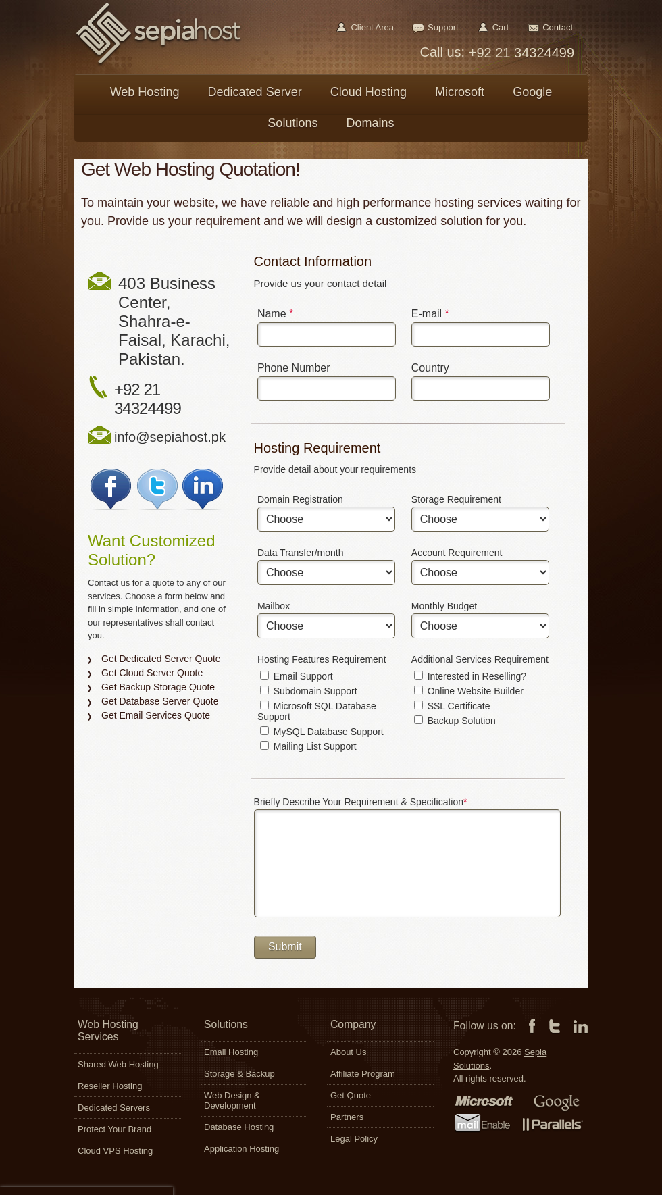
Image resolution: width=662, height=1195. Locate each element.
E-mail (430, 314)
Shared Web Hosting (118, 1064)
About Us (348, 1052)
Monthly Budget (444, 606)
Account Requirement (457, 552)
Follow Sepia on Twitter (158, 489)
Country (430, 368)
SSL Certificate (452, 706)
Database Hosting (239, 1127)
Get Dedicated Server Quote (161, 658)
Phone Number (293, 368)
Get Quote (350, 1095)
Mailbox (273, 606)
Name (275, 314)
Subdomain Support (308, 691)
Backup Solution (455, 720)
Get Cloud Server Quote (152, 672)
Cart (500, 27)
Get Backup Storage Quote (158, 687)
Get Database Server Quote (160, 701)
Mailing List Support (308, 746)
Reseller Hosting (110, 1086)
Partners (346, 1117)
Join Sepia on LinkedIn (204, 489)
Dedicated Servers (114, 1107)
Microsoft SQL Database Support (316, 711)
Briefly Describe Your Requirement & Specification (360, 801)
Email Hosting (231, 1052)
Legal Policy (354, 1139)
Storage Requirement (456, 499)
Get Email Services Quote (155, 715)
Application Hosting (241, 1149)
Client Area (372, 27)
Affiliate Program (362, 1074)
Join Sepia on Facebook (111, 489)
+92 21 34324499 (519, 52)
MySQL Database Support (322, 731)
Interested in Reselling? (470, 676)
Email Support (296, 676)
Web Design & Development (232, 1100)
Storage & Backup (239, 1074)
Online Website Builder (469, 691)
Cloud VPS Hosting (115, 1151)
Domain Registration (300, 499)
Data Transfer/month (300, 552)
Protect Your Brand (114, 1129)
